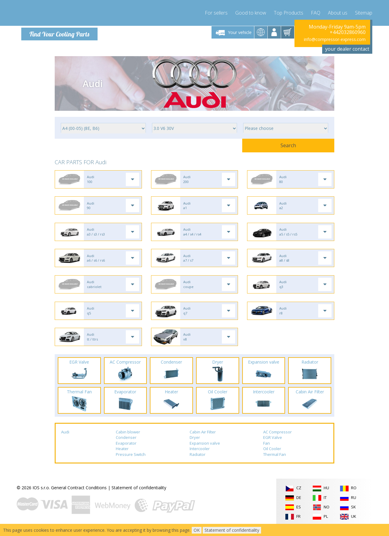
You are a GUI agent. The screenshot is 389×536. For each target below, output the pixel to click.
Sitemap (363, 12)
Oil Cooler (272, 456)
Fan (266, 450)
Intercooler (200, 456)
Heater (122, 456)
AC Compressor (277, 439)
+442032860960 (348, 32)
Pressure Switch (131, 461)
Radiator (197, 461)
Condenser (126, 444)
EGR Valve (272, 444)
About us (337, 12)
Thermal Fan (274, 461)
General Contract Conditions (79, 495)
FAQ (315, 12)
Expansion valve (205, 450)
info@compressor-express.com (335, 39)
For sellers (216, 12)
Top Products (288, 12)
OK (197, 530)
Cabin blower (128, 439)
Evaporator (126, 450)
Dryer (195, 444)
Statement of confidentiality (139, 495)
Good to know (250, 12)
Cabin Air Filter (203, 439)
